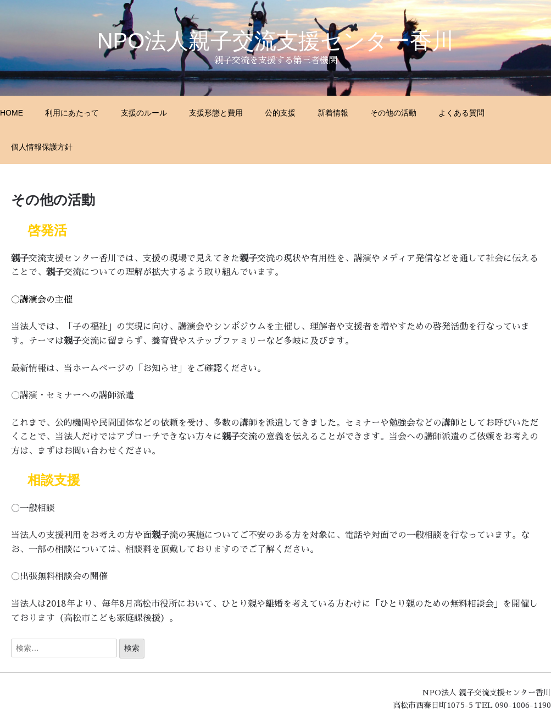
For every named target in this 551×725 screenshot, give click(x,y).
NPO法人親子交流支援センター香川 (275, 41)
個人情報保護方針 (42, 146)
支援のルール (144, 112)
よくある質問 (461, 112)
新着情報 (333, 112)
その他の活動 (393, 112)
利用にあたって (72, 112)
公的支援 (280, 112)
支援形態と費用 (216, 112)
